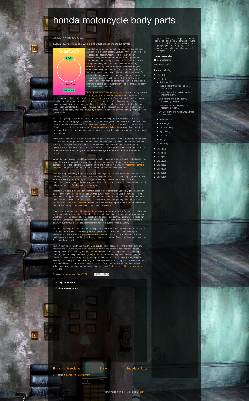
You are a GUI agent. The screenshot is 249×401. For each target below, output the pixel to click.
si (175, 43)
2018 (159, 173)
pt (156, 41)
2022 (159, 157)
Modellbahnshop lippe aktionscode (69, 202)
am (171, 45)
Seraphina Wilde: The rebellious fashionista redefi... (173, 106)
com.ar (166, 38)
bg (172, 38)
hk (174, 50)
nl (175, 45)
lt (185, 45)
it (180, 48)
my (187, 43)
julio (162, 135)
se (179, 43)
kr (179, 38)
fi (185, 38)
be (155, 43)
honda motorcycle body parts (114, 20)
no (159, 45)
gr (167, 41)
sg (182, 45)
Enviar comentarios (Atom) (78, 375)
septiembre (165, 127)
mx (155, 45)
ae (163, 45)
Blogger (140, 392)
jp (178, 45)
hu (177, 48)
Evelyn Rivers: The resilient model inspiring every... (174, 93)
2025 (159, 79)
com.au (182, 41)
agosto (163, 131)
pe (170, 50)
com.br (190, 41)
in (173, 48)
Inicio (103, 368)
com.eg (157, 50)
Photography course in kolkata (105, 127)
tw (167, 45)
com (156, 38)
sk (169, 43)
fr (162, 43)
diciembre (164, 82)
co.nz (164, 50)
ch (189, 45)
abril (162, 139)
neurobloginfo (164, 60)
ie (160, 38)
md (183, 43)
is (170, 41)
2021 (159, 161)
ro (182, 38)
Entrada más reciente (67, 368)
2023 (159, 153)
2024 (159, 149)
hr (161, 48)
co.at (175, 41)
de (159, 43)
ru (166, 43)
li (172, 43)
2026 (159, 75)
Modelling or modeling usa (92, 234)
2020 (159, 165)
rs (191, 48)
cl (175, 38)
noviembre (165, 119)
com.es (191, 38)
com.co (167, 48)
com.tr (185, 48)
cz (159, 41)
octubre (163, 123)
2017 (159, 177)
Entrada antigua (136, 368)
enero (162, 143)
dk (163, 41)
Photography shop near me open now (106, 95)
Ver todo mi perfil (161, 64)
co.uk (156, 48)
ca (192, 43)
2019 (159, 169)
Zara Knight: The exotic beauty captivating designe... (173, 100)
